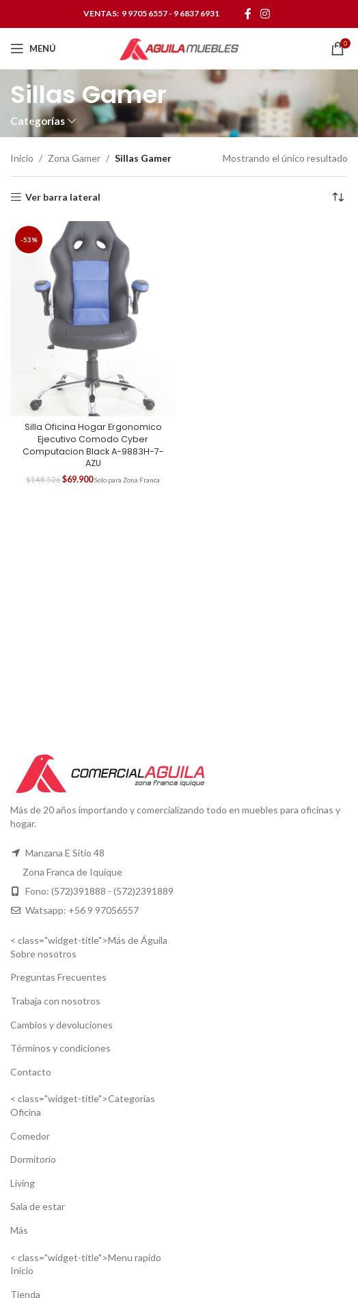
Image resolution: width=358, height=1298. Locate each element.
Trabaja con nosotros (55, 1001)
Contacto (30, 1072)
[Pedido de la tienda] (337, 197)
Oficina (25, 1112)
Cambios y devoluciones (61, 1024)
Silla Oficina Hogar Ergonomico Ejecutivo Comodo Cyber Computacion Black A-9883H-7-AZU (93, 445)
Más (19, 1230)
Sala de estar (37, 1206)
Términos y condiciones (60, 1048)
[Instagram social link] (265, 13)
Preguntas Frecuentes (58, 977)
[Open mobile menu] (33, 48)
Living (22, 1183)
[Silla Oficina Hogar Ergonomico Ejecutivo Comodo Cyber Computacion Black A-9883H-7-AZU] (93, 318)
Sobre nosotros (43, 954)
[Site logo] (179, 47)
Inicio (21, 158)
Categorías (37, 121)
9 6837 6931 (196, 13)
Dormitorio (33, 1159)
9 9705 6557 (144, 13)
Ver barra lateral (62, 197)
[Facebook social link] (248, 13)
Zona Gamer (74, 158)
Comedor (30, 1136)
